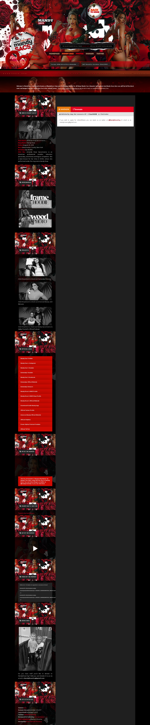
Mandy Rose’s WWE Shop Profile (31, 396)
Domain (78, 109)
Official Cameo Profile (27, 410)
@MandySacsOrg (30, 714)
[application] (35, 592)
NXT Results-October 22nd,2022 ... (96, 64)
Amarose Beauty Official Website (31, 415)
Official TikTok (25, 429)
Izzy (25, 708)
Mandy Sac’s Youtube (27, 368)
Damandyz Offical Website (29, 382)
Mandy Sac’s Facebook (28, 377)
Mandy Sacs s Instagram (28, 363)
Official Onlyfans (26, 419)
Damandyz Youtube (27, 372)
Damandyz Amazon (27, 386)
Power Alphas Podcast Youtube (30, 424)
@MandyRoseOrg (114, 120)
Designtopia (39, 717)
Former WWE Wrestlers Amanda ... (64, 64)
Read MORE (93, 114)
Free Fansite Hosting (34, 721)
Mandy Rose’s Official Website (30, 401)
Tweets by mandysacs (26, 513)
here (43, 483)
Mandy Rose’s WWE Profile (29, 391)
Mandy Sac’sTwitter (27, 358)
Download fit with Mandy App (30, 405)
